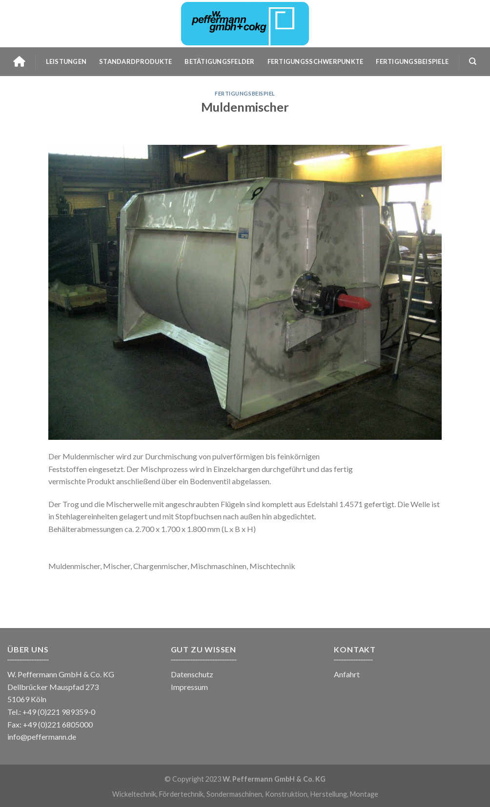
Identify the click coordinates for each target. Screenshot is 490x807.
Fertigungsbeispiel (245, 93)
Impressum (189, 686)
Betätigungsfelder (219, 61)
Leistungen (66, 61)
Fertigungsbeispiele (412, 61)
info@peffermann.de (41, 736)
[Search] (472, 61)
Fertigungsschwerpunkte (315, 61)
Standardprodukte (135, 61)
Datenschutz (192, 674)
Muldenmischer (245, 106)
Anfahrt (347, 674)
